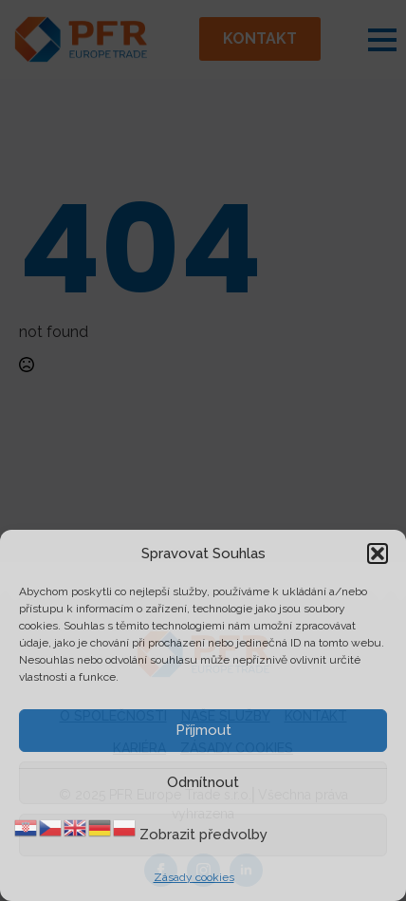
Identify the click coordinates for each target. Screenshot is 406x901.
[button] (377, 553)
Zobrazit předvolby (203, 834)
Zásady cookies (194, 877)
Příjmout (203, 730)
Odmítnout (203, 782)
